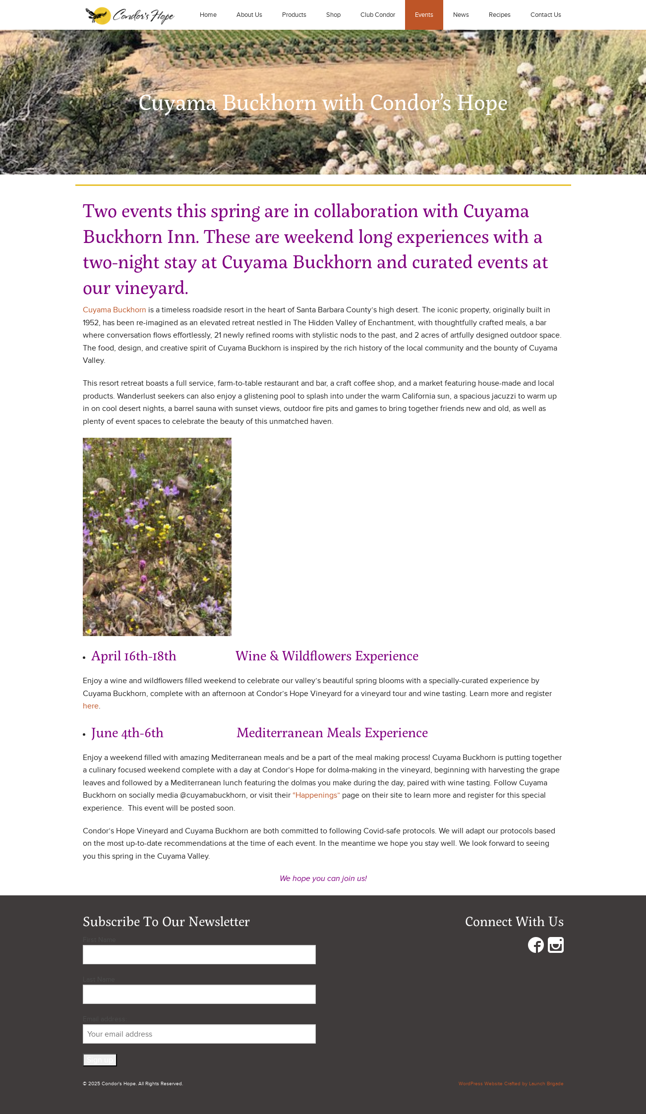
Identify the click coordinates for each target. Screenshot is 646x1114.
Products (294, 15)
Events (424, 15)
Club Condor (377, 15)
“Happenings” (316, 795)
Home (208, 15)
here (91, 706)
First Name (99, 940)
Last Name (99, 979)
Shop (333, 15)
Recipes (500, 15)
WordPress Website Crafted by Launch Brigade (511, 1084)
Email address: (199, 1029)
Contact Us (545, 15)
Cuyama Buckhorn (114, 310)
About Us (249, 15)
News (461, 15)
